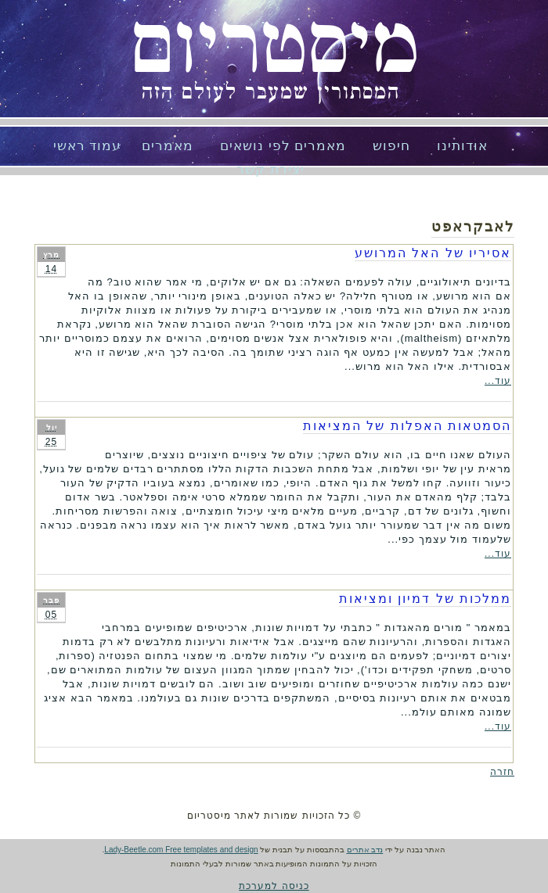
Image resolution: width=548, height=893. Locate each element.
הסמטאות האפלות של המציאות (407, 425)
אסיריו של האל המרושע (433, 253)
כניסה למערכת (273, 885)
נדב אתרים (365, 849)
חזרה (502, 771)
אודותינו (462, 145)
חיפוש (391, 145)
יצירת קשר (270, 169)
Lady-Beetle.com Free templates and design (181, 849)
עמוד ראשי (87, 145)
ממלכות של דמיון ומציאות (425, 598)
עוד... (498, 380)
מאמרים (167, 145)
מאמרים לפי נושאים (283, 145)
